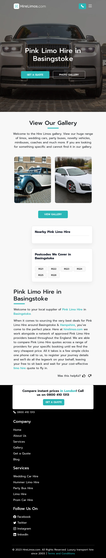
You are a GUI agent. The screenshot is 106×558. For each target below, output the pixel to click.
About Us (19, 435)
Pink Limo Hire (72, 309)
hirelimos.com (73, 329)
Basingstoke (22, 314)
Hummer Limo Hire (26, 482)
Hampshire (67, 325)
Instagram (22, 528)
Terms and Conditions (61, 553)
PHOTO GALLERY (69, 75)
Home (17, 430)
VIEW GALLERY (53, 214)
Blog (16, 459)
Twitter (20, 522)
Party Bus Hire (23, 488)
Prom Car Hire (23, 500)
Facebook (22, 517)
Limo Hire (19, 494)
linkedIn (20, 534)
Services (19, 441)
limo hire (20, 368)
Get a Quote (22, 453)
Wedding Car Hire (25, 476)
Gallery (18, 447)
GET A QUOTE (35, 75)
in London (68, 390)
